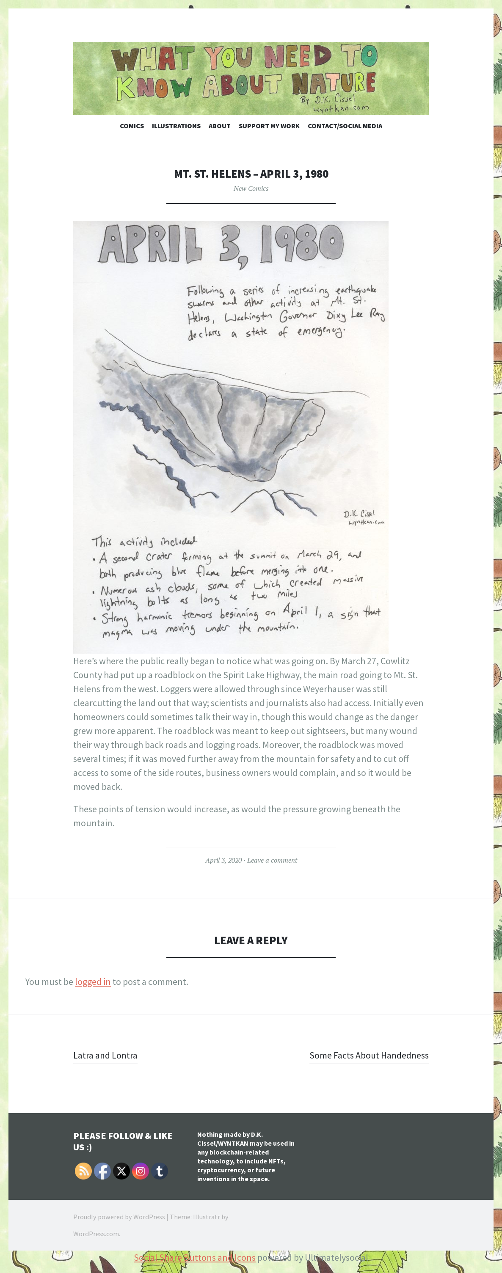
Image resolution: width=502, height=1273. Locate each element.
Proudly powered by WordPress (119, 1217)
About (220, 125)
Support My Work (269, 125)
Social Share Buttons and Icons (195, 1257)
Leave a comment (272, 860)
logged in (93, 981)
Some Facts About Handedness (368, 1055)
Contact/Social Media (345, 125)
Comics (132, 125)
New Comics (251, 188)
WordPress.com (96, 1233)
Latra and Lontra (105, 1055)
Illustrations (176, 125)
